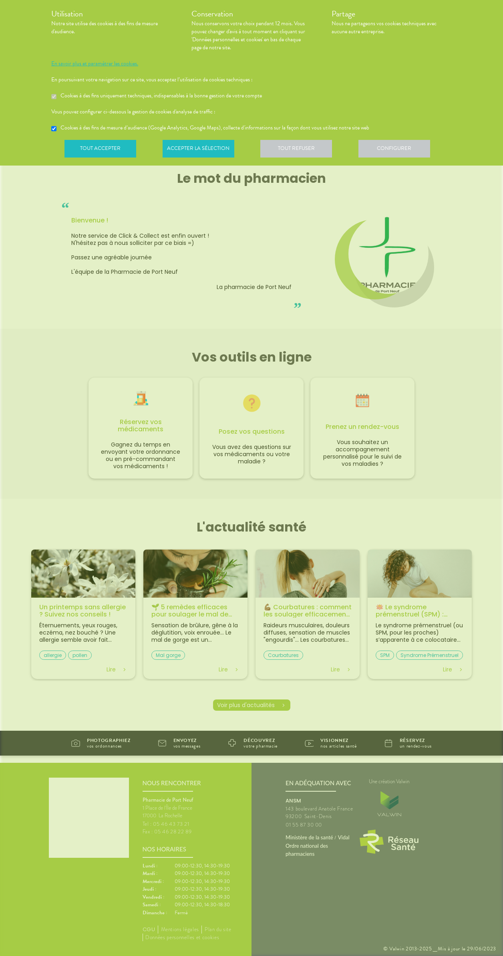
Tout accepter (101, 150)
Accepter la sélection (201, 149)
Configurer (402, 150)
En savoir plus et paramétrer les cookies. (94, 64)
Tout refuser (301, 150)
